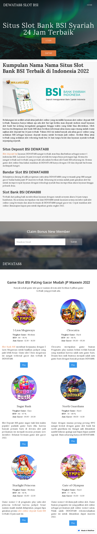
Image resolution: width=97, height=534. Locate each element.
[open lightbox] (48, 111)
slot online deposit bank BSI (32, 511)
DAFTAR (48, 53)
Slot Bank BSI (8, 347)
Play (24, 365)
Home (89, 5)
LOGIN (48, 40)
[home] (20, 4)
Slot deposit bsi (10, 154)
